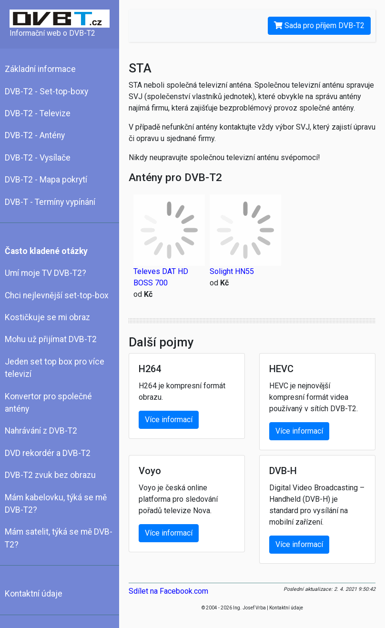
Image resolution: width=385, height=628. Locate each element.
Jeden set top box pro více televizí (54, 368)
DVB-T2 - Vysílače (38, 157)
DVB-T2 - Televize (38, 113)
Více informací (168, 419)
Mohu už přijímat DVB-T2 (51, 339)
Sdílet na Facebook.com (168, 591)
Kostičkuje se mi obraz (47, 317)
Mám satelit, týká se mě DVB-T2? (58, 538)
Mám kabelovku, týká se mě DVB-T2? (56, 504)
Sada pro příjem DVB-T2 (319, 25)
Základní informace (40, 69)
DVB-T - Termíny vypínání (50, 202)
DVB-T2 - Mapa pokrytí (46, 179)
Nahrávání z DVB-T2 (41, 431)
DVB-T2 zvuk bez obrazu (50, 475)
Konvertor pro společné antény (48, 403)
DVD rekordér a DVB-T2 (48, 453)
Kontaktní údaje (33, 593)
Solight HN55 (232, 271)
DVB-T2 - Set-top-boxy (46, 91)
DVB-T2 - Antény (35, 135)
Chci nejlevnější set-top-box (57, 295)
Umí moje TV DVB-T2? (45, 273)
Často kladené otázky (46, 251)
